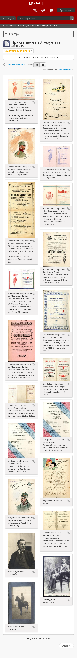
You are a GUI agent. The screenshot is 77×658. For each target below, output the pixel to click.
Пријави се (65, 10)
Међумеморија (35, 10)
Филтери (12, 34)
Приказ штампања (14, 64)
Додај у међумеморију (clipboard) (33, 102)
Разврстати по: (50, 69)
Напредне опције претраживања (38, 57)
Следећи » (66, 645)
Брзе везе (51, 10)
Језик (43, 10)
